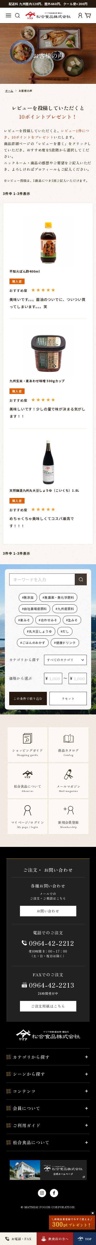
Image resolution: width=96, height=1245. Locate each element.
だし (65, 631)
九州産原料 (66, 608)
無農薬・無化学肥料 (59, 597)
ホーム (9, 91)
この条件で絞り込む (27, 698)
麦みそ (25, 620)
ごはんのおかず (33, 642)
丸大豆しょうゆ (40, 631)
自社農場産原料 (35, 608)
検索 (81, 579)
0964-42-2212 (51, 942)
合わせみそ (49, 620)
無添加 (29, 597)
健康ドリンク (66, 642)
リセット (68, 698)
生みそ (73, 620)
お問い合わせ (48, 910)
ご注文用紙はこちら (48, 1006)
